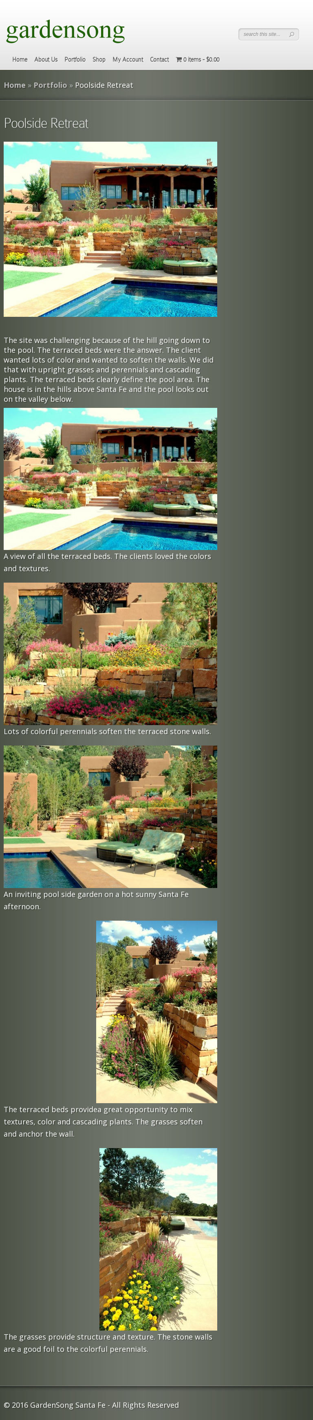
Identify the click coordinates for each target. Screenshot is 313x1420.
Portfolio (75, 59)
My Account (127, 59)
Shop (99, 59)
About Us (45, 59)
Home (19, 59)
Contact (159, 59)
